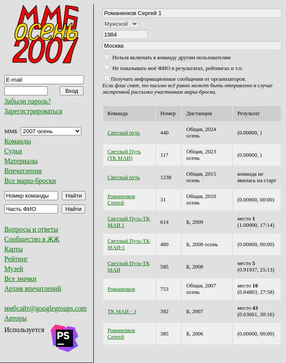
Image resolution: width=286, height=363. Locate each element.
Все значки (20, 278)
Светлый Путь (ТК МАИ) (124, 155)
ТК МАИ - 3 (122, 311)
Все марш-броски (30, 180)
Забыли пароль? (27, 101)
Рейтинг (16, 258)
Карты (13, 249)
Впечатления (23, 170)
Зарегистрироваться (33, 111)
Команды (17, 141)
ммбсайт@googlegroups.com (45, 308)
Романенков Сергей (121, 199)
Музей (13, 268)
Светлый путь (124, 133)
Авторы (15, 318)
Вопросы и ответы (31, 229)
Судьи (13, 151)
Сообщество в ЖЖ (31, 239)
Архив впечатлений (33, 288)
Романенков (121, 289)
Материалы (21, 161)
